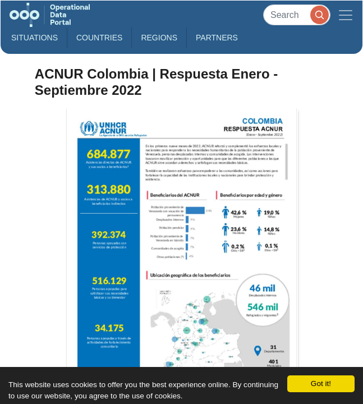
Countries (99, 37)
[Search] (296, 14)
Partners (217, 37)
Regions (159, 37)
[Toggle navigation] (345, 14)
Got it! (321, 383)
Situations (34, 37)
